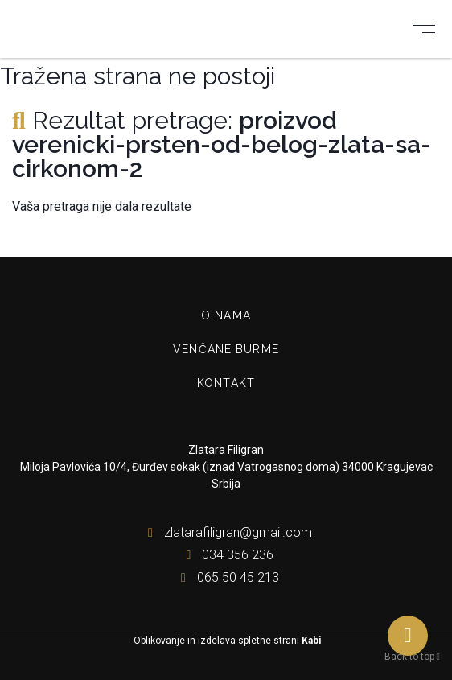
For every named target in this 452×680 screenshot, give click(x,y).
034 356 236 (226, 555)
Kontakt (226, 383)
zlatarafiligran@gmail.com (226, 532)
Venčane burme (226, 349)
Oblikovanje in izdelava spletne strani (226, 640)
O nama (226, 315)
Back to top (412, 656)
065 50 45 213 (226, 577)
